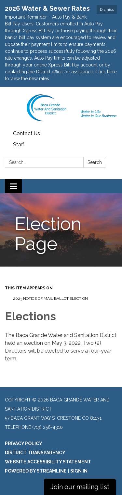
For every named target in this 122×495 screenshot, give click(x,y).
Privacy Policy (23, 443)
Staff (18, 144)
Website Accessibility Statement (48, 461)
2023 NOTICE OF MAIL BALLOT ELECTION (50, 298)
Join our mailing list (79, 487)
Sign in (79, 470)
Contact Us (26, 133)
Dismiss (107, 9)
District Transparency (35, 452)
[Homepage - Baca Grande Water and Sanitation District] (61, 108)
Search (95, 162)
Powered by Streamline (36, 470)
